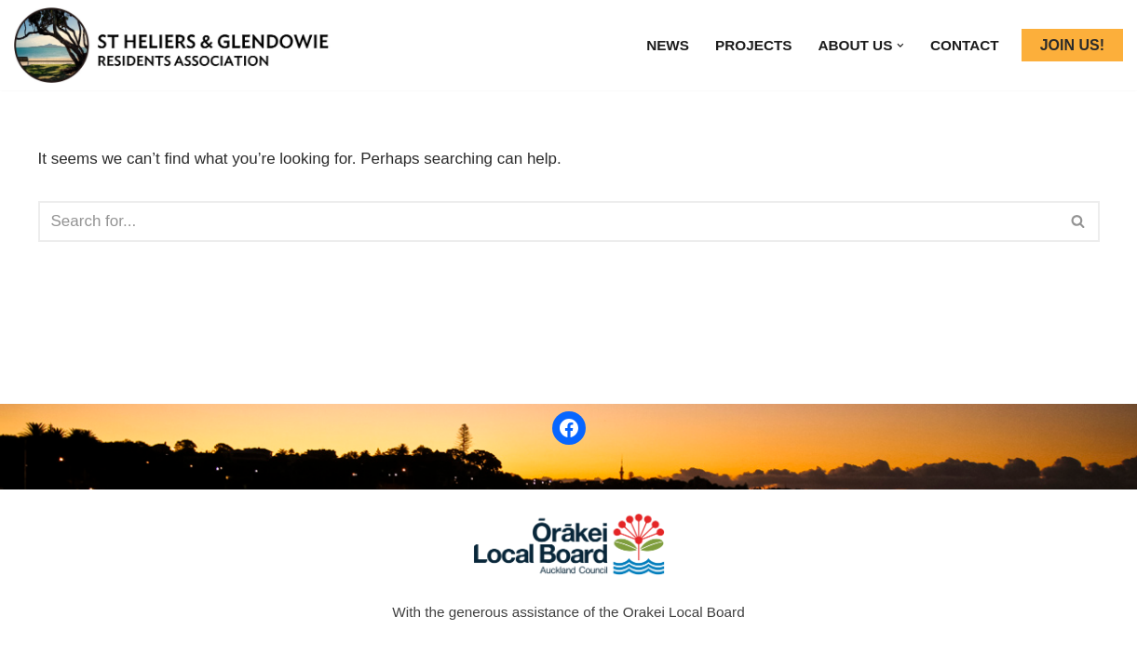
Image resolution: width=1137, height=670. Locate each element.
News (667, 45)
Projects (753, 45)
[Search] (548, 221)
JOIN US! (1072, 45)
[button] (900, 45)
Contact (964, 45)
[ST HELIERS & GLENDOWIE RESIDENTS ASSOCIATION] (177, 45)
